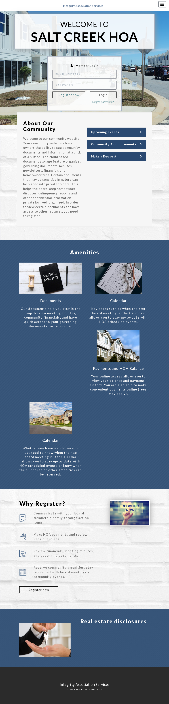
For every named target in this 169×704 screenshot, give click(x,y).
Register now (68, 95)
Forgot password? (103, 101)
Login (103, 95)
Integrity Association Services (83, 5)
